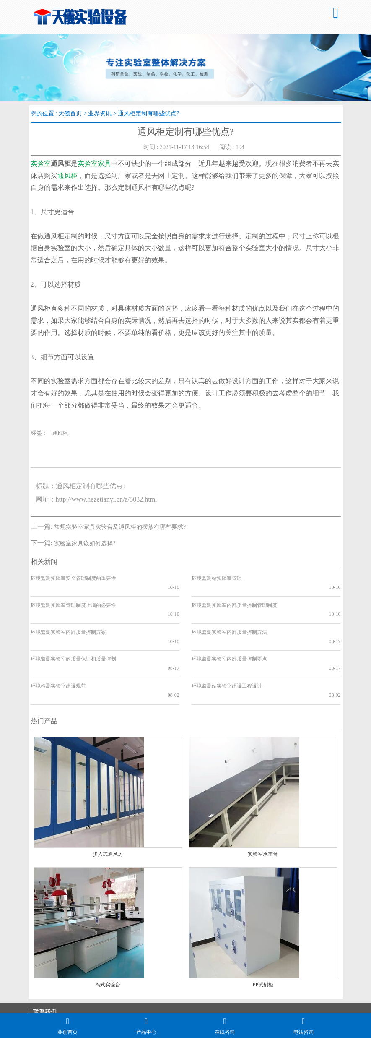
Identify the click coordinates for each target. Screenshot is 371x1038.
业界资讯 (100, 113)
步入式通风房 (108, 809)
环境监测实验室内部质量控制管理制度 (234, 596)
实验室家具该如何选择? (84, 543)
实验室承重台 (263, 809)
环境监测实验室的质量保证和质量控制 (73, 632)
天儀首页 (70, 113)
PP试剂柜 (263, 939)
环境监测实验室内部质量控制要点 (229, 632)
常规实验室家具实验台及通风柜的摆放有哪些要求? (120, 527)
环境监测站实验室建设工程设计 (227, 650)
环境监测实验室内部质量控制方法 (229, 614)
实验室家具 (94, 163)
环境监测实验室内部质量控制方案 (68, 614)
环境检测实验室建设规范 (58, 650)
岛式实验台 (107, 939)
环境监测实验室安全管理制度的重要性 (73, 578)
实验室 (41, 163)
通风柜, (60, 433)
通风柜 (67, 175)
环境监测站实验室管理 (217, 578)
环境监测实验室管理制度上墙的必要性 (73, 596)
